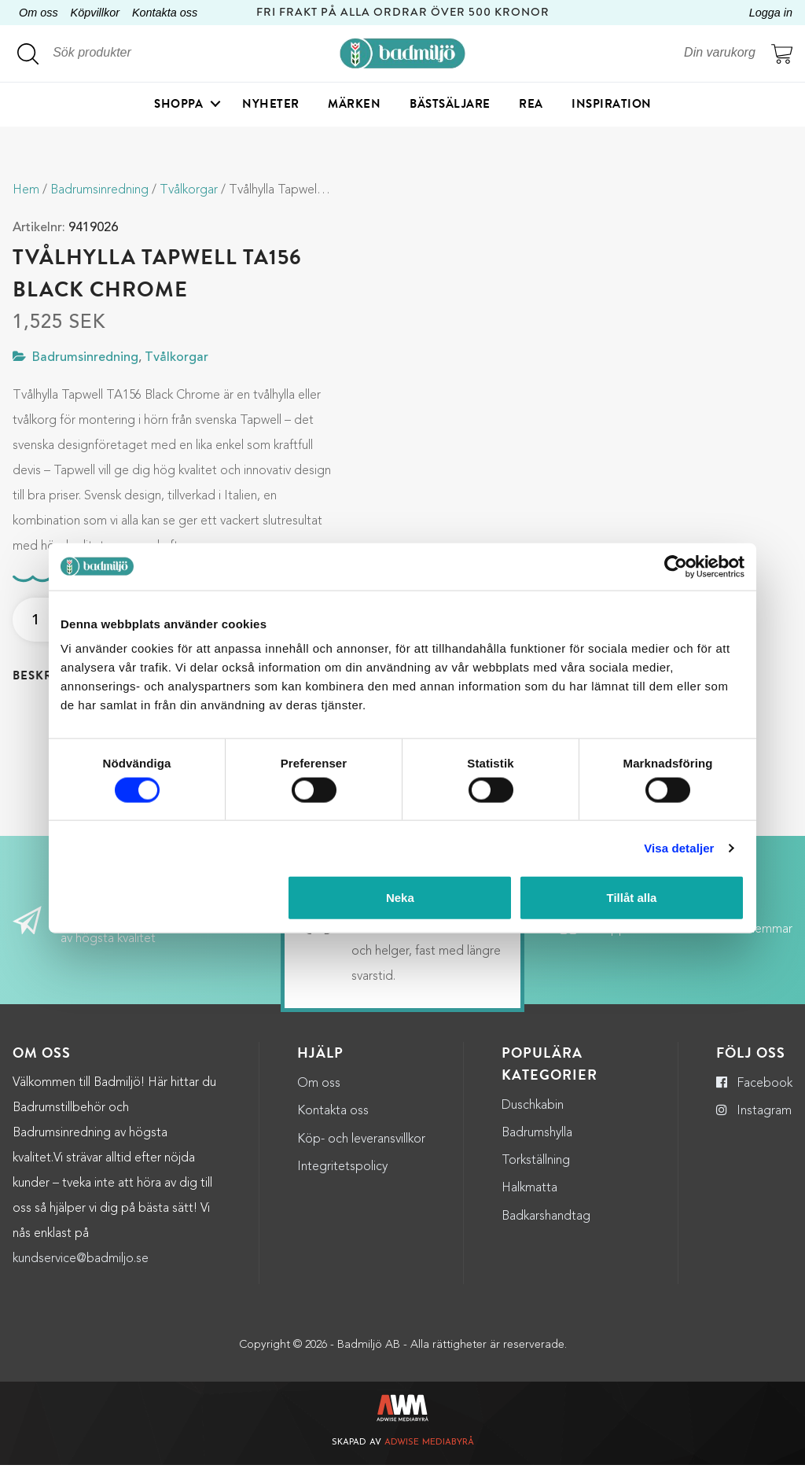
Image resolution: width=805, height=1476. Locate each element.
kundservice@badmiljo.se (81, 1270)
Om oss (38, 12)
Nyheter (271, 106)
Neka (400, 897)
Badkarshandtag (546, 1227)
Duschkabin (533, 1116)
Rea (531, 106)
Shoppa (178, 106)
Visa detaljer (679, 847)
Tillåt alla (631, 897)
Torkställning (536, 1172)
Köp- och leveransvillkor (361, 1150)
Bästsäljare (450, 106)
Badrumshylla (537, 1144)
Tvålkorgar (189, 190)
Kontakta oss (164, 12)
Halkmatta (529, 1200)
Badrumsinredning (99, 190)
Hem (26, 190)
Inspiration (612, 106)
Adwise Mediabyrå (429, 1454)
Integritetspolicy (342, 1178)
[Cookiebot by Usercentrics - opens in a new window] (675, 566)
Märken (354, 106)
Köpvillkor (95, 12)
